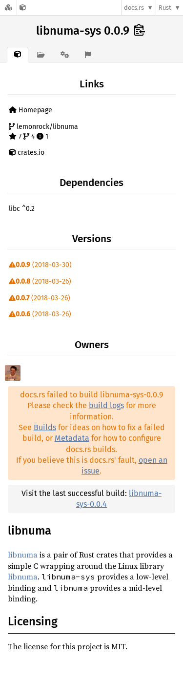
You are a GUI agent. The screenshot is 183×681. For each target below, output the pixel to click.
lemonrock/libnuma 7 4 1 (43, 132)
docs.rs (134, 7)
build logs (106, 405)
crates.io (26, 152)
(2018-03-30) (40, 265)
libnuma (23, 554)
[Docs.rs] (8, 7)
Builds (45, 427)
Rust (165, 7)
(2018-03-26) (40, 281)
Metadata (72, 438)
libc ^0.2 (22, 209)
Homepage (30, 110)
